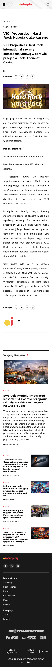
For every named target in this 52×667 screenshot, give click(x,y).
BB (4, 71)
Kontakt (6, 619)
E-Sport (6, 591)
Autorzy (7, 614)
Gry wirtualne (9, 595)
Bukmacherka (9, 587)
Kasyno (9, 21)
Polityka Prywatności (11, 651)
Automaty (7, 582)
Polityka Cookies (30, 651)
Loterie (6, 604)
